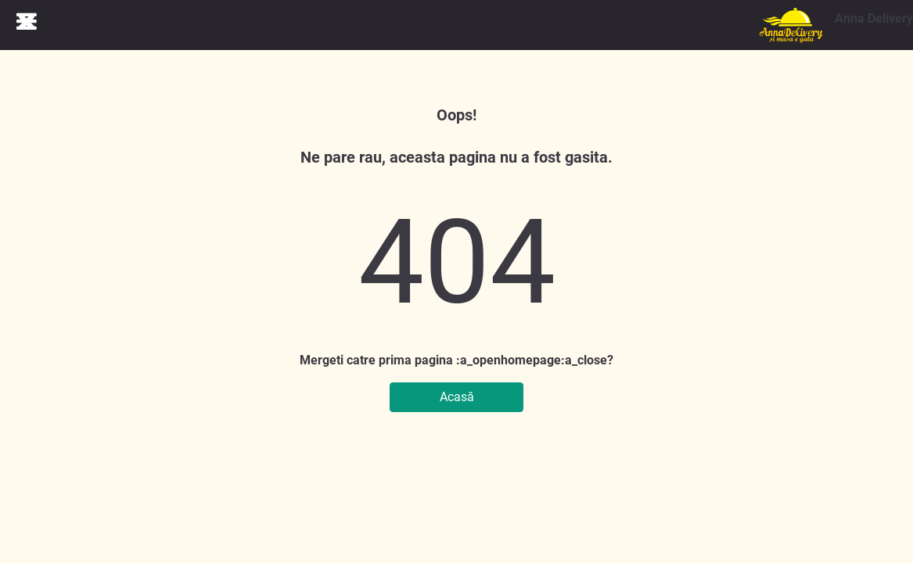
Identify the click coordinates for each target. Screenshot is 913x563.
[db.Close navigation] (27, 21)
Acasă (457, 396)
